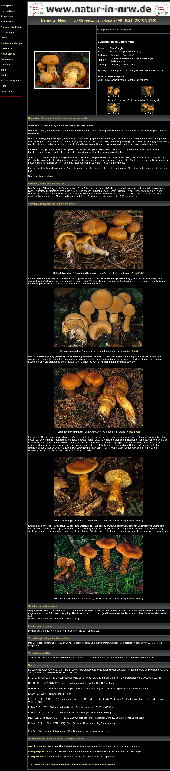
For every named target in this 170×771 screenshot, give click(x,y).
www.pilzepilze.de (38, 751)
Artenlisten (7, 16)
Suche (4, 75)
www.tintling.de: (37, 746)
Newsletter (7, 48)
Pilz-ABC (82, 125)
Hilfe (3, 85)
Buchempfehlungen (11, 43)
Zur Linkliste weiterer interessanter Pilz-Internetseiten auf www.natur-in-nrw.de (71, 764)
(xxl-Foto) (113, 96)
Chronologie (8, 32)
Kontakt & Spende (11, 80)
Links (4, 37)
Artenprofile (7, 21)
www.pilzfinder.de (38, 756)
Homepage (7, 5)
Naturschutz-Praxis (11, 27)
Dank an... (6, 64)
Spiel (3, 69)
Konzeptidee (8, 11)
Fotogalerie (7, 59)
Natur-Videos (8, 53)
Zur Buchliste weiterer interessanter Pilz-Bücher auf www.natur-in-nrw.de (68, 731)
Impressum (7, 91)
